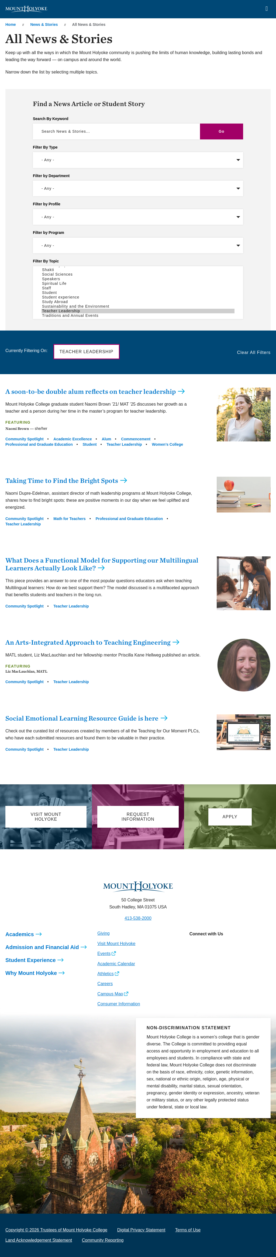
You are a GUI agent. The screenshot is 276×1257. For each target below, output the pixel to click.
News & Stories (44, 24)
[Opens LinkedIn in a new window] (217, 946)
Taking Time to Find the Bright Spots (61, 480)
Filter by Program (48, 232)
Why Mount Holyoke (31, 973)
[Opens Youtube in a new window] (229, 946)
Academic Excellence (72, 439)
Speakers (138, 279)
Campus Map (110, 994)
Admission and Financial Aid (42, 947)
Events (104, 953)
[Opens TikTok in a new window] (242, 946)
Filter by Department (51, 176)
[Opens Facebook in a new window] (205, 946)
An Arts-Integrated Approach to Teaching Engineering (87, 642)
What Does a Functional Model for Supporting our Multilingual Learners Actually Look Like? (101, 564)
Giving (103, 933)
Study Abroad (138, 302)
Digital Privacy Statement (141, 1230)
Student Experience (30, 960)
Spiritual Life (138, 283)
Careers (105, 983)
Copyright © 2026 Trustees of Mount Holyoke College (56, 1230)
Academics (19, 934)
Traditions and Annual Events (138, 315)
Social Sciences (138, 274)
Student (138, 292)
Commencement (135, 439)
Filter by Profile (46, 204)
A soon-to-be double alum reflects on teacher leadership (90, 391)
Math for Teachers (69, 519)
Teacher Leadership (138, 311)
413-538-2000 (138, 918)
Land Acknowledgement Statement (38, 1240)
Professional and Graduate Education (39, 444)
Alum (106, 439)
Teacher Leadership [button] (86, 351)
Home (10, 24)
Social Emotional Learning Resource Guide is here (81, 718)
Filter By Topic (46, 261)
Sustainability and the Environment (138, 306)
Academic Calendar (116, 963)
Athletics (105, 973)
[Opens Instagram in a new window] (193, 946)
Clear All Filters (254, 352)
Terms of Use (188, 1230)
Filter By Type (45, 147)
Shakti (138, 270)
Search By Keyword (50, 119)
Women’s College (167, 444)
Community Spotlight (24, 439)
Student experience (138, 297)
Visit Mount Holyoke (116, 943)
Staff (138, 288)
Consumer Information (118, 1004)
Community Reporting (103, 1240)
